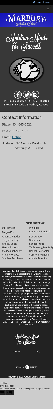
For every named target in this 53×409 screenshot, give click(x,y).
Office (16, 137)
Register (46, 2)
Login (37, 2)
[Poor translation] (10, 392)
